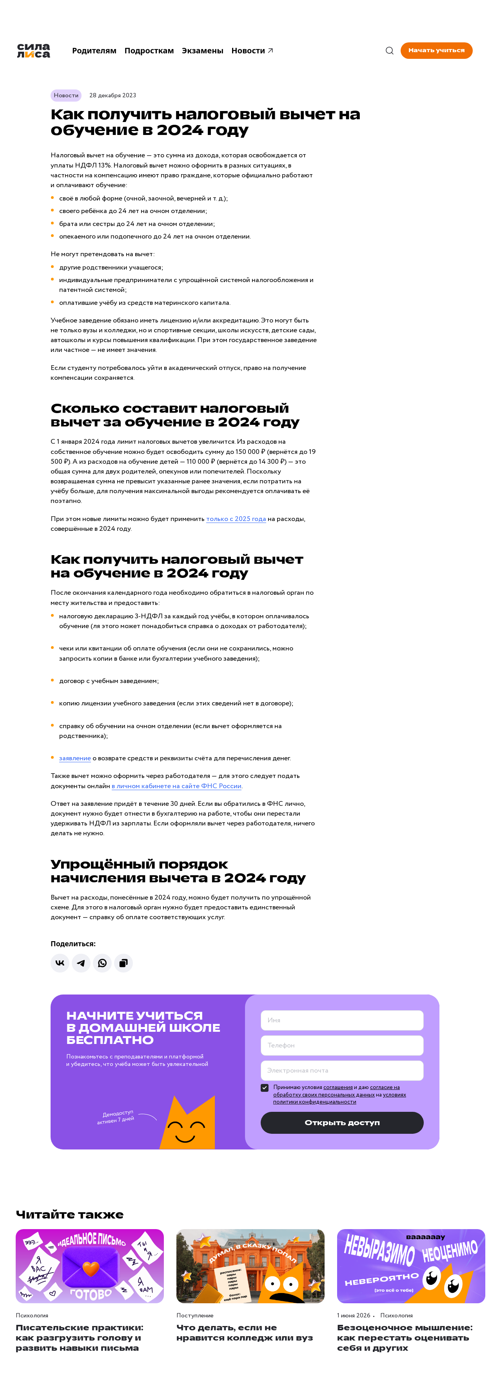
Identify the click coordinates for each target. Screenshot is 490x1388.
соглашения (338, 1087)
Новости (253, 50)
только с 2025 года (236, 519)
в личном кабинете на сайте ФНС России (176, 786)
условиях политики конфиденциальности (339, 1098)
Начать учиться (436, 50)
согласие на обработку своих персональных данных (336, 1091)
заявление (75, 758)
